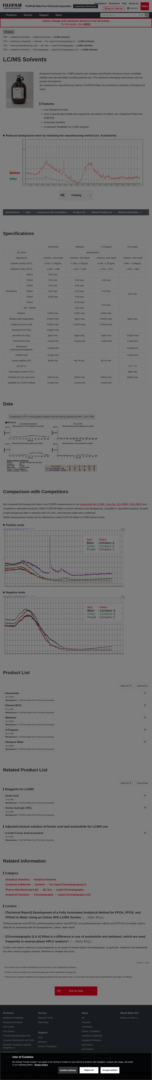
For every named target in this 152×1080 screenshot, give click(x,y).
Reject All (88, 1070)
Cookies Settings (68, 1070)
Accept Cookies (109, 1070)
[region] (76, 1066)
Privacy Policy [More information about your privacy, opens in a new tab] (41, 1065)
